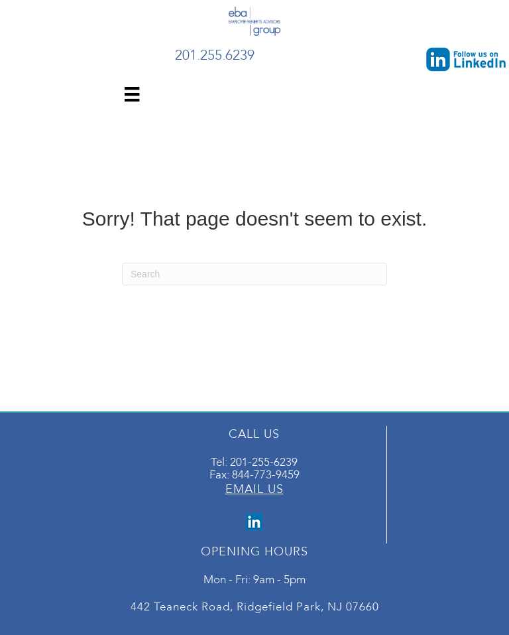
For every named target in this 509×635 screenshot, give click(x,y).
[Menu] (131, 94)
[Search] (254, 274)
